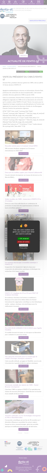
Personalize (23, 245)
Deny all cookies (23, 242)
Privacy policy (23, 248)
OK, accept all (23, 238)
